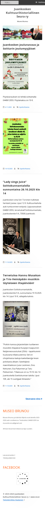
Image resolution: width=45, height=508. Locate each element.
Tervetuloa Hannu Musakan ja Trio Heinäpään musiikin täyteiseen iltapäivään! (22, 279)
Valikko (41, 2)
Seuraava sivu (33, 398)
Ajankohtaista (24, 107)
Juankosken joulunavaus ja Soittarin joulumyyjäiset (21, 46)
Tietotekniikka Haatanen (13, 500)
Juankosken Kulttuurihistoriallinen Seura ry (22, 12)
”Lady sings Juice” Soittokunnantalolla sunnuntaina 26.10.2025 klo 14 (21, 187)
